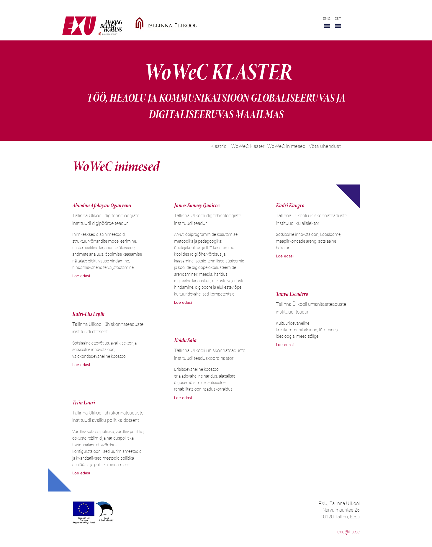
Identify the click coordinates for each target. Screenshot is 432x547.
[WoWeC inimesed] (286, 146)
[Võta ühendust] (325, 146)
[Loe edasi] (83, 276)
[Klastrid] (218, 146)
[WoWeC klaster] (248, 146)
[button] (327, 26)
